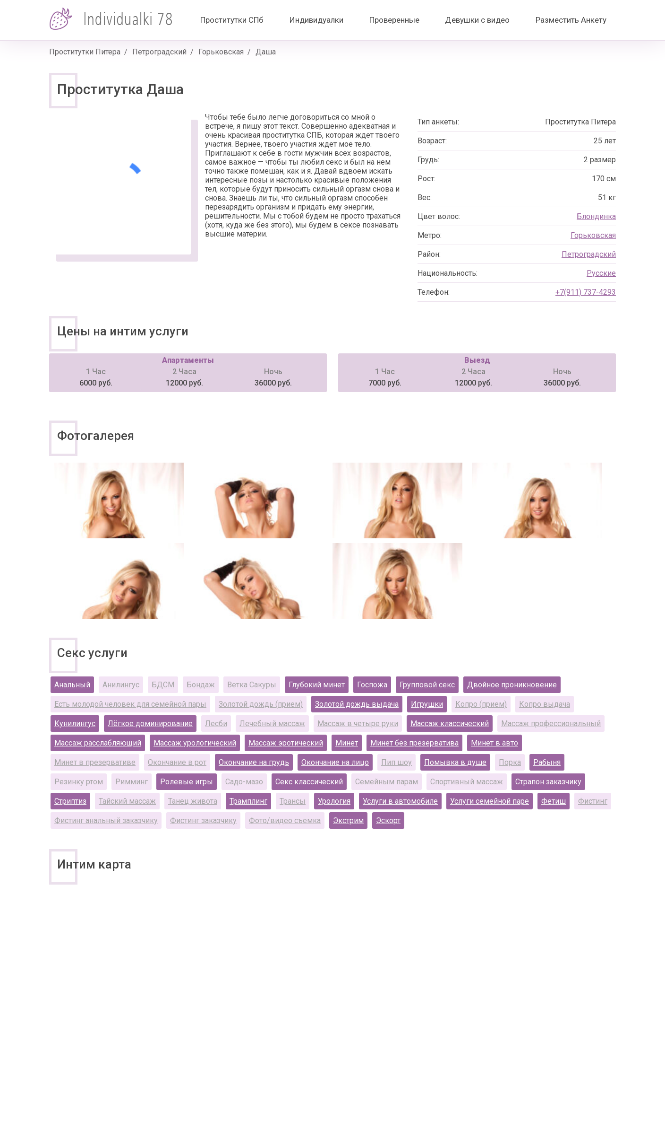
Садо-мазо (244, 781)
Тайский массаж (127, 801)
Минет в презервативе (95, 762)
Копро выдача (544, 704)
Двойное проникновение (512, 684)
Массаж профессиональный (551, 723)
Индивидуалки (316, 20)
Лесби (216, 723)
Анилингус (120, 684)
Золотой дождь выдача (357, 704)
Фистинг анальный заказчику (106, 820)
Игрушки (427, 704)
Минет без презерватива (414, 742)
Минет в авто (494, 742)
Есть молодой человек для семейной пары (130, 704)
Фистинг (592, 801)
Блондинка (596, 216)
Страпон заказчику (548, 781)
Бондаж (201, 684)
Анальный (72, 684)
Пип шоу (396, 762)
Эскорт (388, 820)
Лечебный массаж (272, 723)
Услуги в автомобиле (400, 801)
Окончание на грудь (254, 762)
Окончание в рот (177, 762)
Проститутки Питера (84, 51)
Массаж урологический (194, 742)
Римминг (131, 781)
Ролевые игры (186, 781)
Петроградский (159, 51)
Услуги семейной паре (489, 801)
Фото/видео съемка (285, 820)
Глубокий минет (317, 684)
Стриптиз (70, 801)
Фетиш (553, 801)
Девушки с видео (477, 20)
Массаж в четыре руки (357, 723)
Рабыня (547, 762)
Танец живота (192, 801)
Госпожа (372, 684)
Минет (346, 742)
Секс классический (309, 781)
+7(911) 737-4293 (585, 292)
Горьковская (221, 51)
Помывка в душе (455, 762)
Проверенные (394, 20)
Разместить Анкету (571, 20)
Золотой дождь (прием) (261, 704)
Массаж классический (449, 723)
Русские (601, 273)
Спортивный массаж (466, 781)
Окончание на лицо (335, 762)
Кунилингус (74, 723)
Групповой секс (427, 684)
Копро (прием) (481, 704)
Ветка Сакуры (251, 684)
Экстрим (348, 820)
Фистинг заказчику (203, 820)
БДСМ (163, 684)
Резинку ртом (78, 781)
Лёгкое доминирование (150, 723)
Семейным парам (386, 781)
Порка (510, 762)
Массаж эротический (285, 742)
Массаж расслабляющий (97, 742)
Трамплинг (248, 801)
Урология (334, 801)
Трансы (293, 801)
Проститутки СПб (232, 20)
